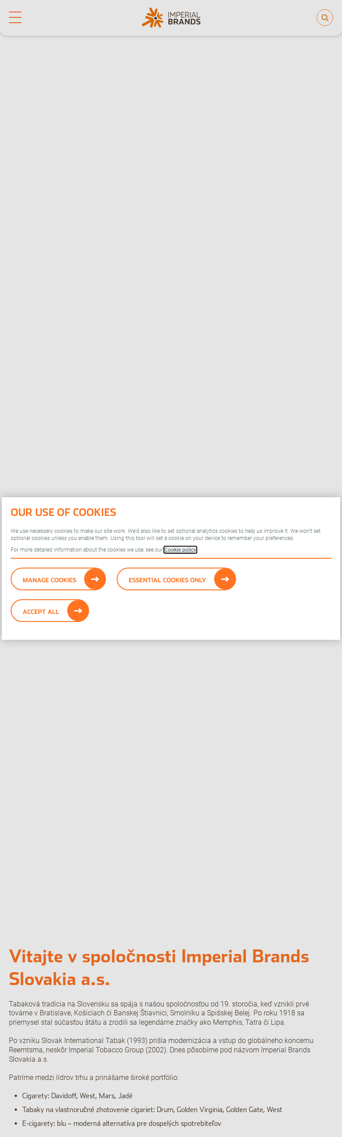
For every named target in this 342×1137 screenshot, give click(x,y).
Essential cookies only (167, 580)
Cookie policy (180, 550)
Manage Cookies (49, 580)
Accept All (41, 611)
